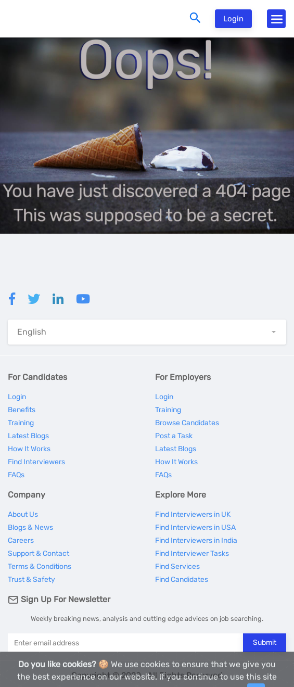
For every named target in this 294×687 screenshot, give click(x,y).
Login (233, 18)
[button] (147, 332)
